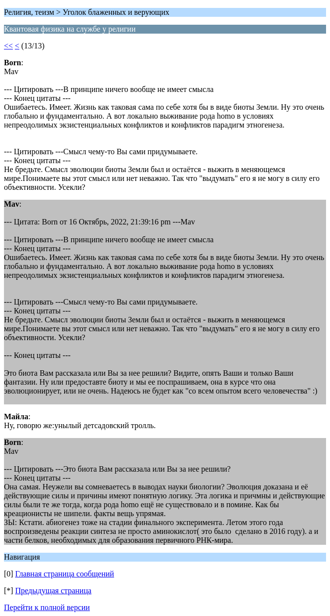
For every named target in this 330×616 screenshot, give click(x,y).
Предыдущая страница (53, 590)
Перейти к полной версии (47, 607)
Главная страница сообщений (64, 574)
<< (8, 46)
